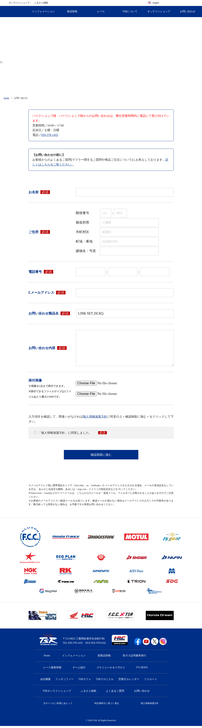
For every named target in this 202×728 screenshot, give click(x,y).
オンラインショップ (19, 2)
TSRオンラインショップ (57, 693)
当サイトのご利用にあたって (57, 705)
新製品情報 (104, 657)
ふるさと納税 (41, 2)
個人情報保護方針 (95, 416)
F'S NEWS (142, 669)
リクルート (150, 681)
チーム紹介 (79, 669)
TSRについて (129, 11)
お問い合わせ (187, 11)
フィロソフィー (64, 681)
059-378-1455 (49, 135)
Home (6, 98)
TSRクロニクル (105, 681)
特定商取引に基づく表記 (106, 705)
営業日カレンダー (128, 681)
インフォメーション (43, 11)
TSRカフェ (84, 681)
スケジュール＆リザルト (111, 669)
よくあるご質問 (115, 693)
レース (101, 11)
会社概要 (45, 681)
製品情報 (72, 11)
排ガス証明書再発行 (134, 657)
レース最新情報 (52, 669)
